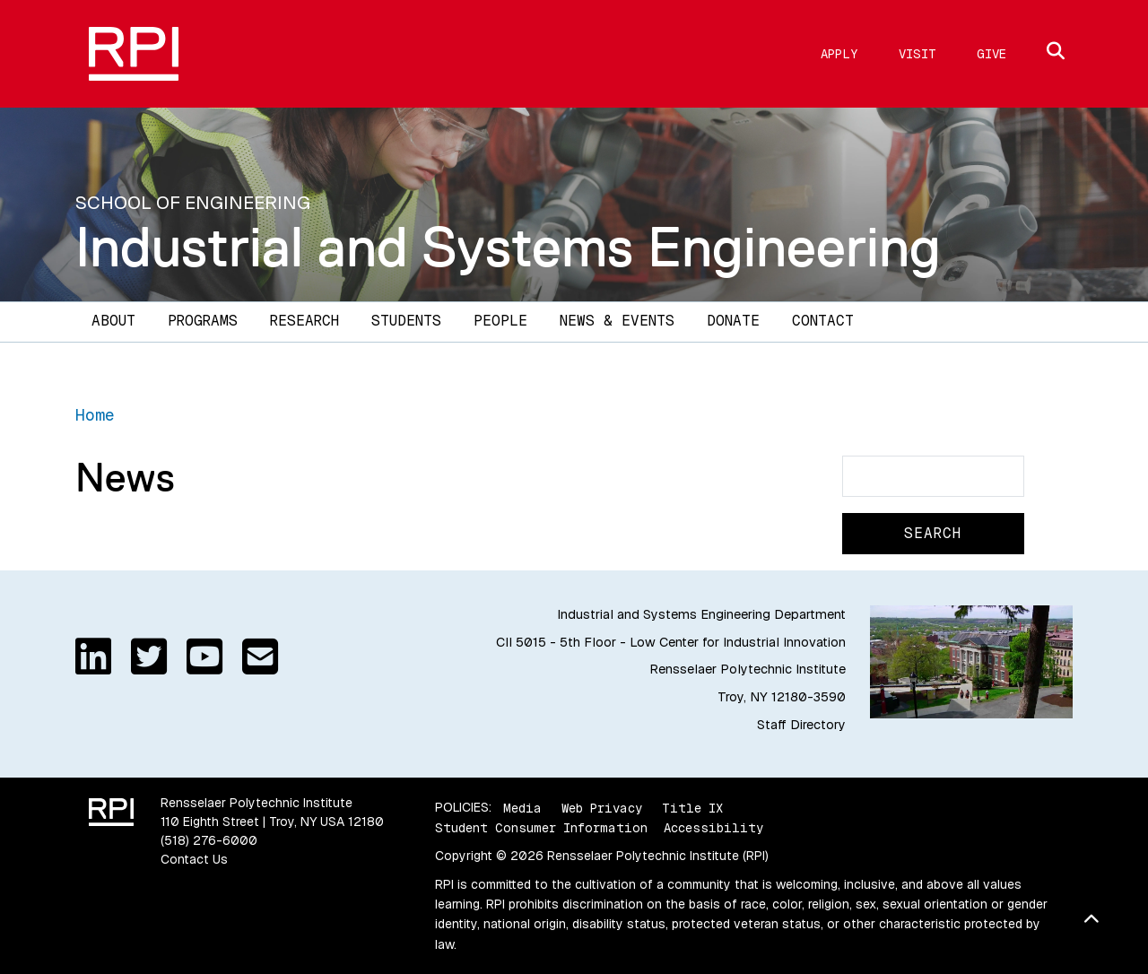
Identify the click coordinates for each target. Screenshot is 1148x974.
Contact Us (194, 859)
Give (991, 54)
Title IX (692, 807)
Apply (839, 54)
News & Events (617, 320)
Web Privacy (601, 807)
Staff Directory (801, 725)
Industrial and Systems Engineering (508, 247)
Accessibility (713, 828)
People (500, 320)
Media (522, 807)
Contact (823, 320)
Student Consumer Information (541, 828)
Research (304, 320)
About (113, 320)
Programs (203, 320)
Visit (917, 54)
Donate (733, 320)
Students (406, 320)
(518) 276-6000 (209, 840)
